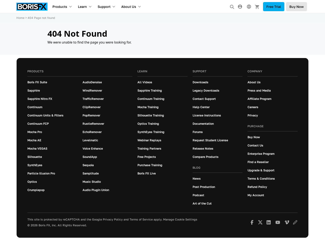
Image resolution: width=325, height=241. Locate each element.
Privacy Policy (113, 219)
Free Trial (273, 7)
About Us (128, 7)
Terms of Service (141, 219)
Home (20, 17)
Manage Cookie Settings (180, 219)
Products (59, 7)
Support (104, 7)
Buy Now (296, 7)
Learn (82, 7)
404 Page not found (41, 17)
